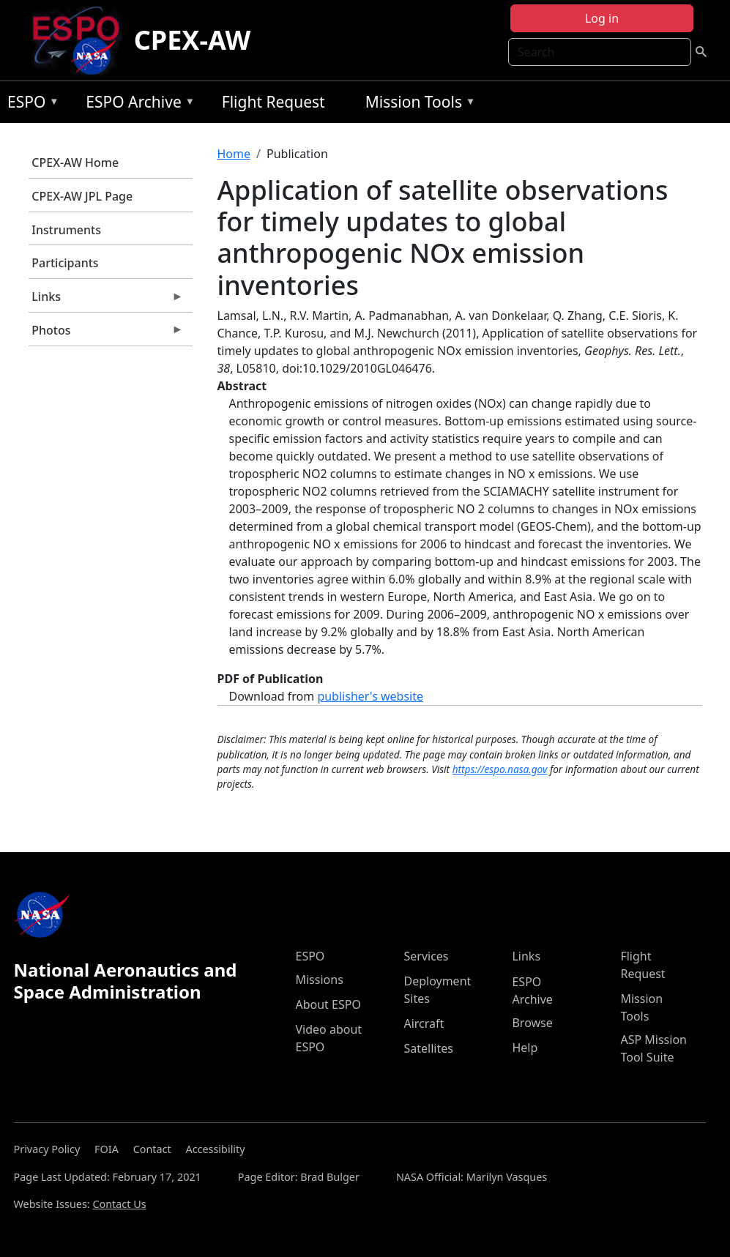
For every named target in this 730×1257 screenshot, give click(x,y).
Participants (64, 263)
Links (106, 300)
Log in (602, 18)
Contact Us (119, 1204)
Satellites (427, 1048)
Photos (106, 334)
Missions (319, 979)
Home (234, 154)
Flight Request (273, 102)
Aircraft (423, 1023)
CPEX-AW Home (75, 162)
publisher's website (370, 696)
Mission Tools (417, 104)
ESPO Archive (136, 104)
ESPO (29, 104)
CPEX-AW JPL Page (82, 196)
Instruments (66, 230)
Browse (532, 1023)
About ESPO (327, 1004)
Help (524, 1048)
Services (425, 956)
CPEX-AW (192, 40)
